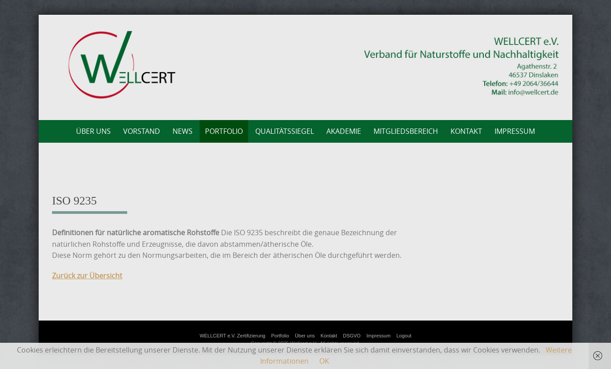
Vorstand (141, 131)
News (183, 131)
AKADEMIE (343, 131)
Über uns (93, 131)
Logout (403, 335)
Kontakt (466, 131)
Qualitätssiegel (284, 131)
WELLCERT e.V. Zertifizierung (232, 335)
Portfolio (224, 131)
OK (324, 361)
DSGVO (352, 335)
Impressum (514, 131)
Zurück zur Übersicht (87, 276)
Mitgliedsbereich (406, 131)
